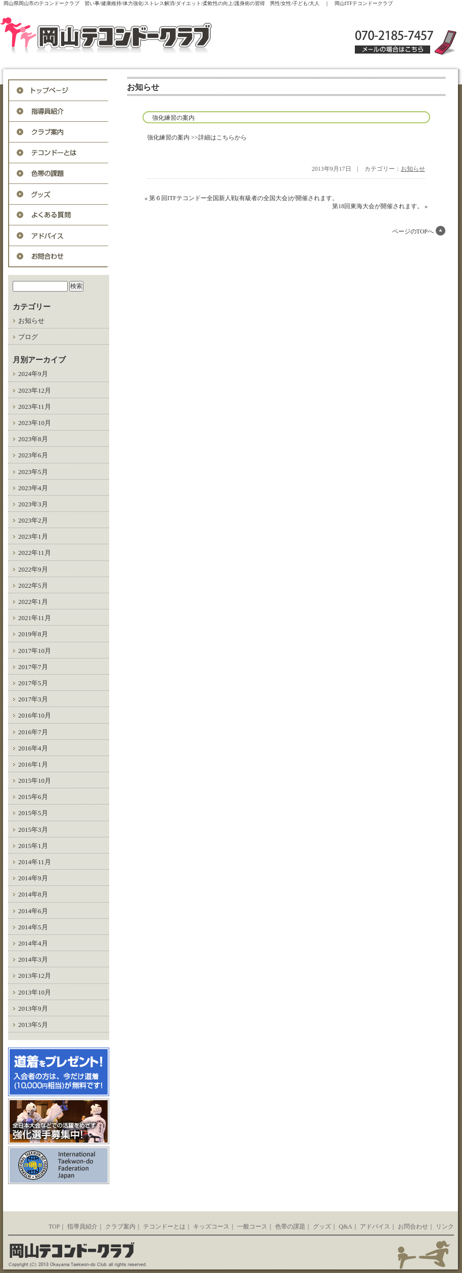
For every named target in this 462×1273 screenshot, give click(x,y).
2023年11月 (34, 406)
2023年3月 (33, 504)
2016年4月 (33, 748)
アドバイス (58, 235)
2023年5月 (33, 472)
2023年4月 (33, 488)
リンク (445, 1226)
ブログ (28, 337)
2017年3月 (33, 699)
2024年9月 (33, 374)
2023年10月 (34, 423)
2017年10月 (34, 650)
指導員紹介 (58, 111)
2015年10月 (34, 780)
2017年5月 (33, 683)
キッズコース (211, 1226)
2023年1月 (33, 536)
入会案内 (58, 132)
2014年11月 (34, 862)
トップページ (58, 90)
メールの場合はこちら (392, 49)
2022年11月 (34, 552)
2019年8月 (33, 634)
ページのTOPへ (413, 231)
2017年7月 (33, 667)
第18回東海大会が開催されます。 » (380, 206)
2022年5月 (33, 585)
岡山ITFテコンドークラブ (127, 36)
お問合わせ (58, 256)
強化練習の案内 (173, 117)
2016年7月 (33, 732)
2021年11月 (34, 618)
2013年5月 (33, 1024)
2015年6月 (33, 796)
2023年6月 (33, 455)
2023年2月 (33, 520)
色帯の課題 (58, 173)
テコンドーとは (58, 153)
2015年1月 (33, 846)
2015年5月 (33, 813)
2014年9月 (33, 878)
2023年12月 (34, 390)
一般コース (252, 1226)
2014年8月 (33, 894)
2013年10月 (34, 992)
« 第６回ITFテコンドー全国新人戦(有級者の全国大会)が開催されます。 (241, 198)
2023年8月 (33, 439)
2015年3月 (33, 829)
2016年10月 (34, 715)
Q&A (58, 215)
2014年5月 (33, 927)
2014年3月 (33, 959)
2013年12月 (34, 975)
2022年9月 (33, 569)
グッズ (58, 194)
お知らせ (31, 320)
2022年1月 (33, 601)
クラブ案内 (120, 1226)
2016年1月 (33, 764)
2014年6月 (33, 911)
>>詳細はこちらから (219, 137)
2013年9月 (33, 1008)
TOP (54, 1226)
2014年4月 (33, 943)
